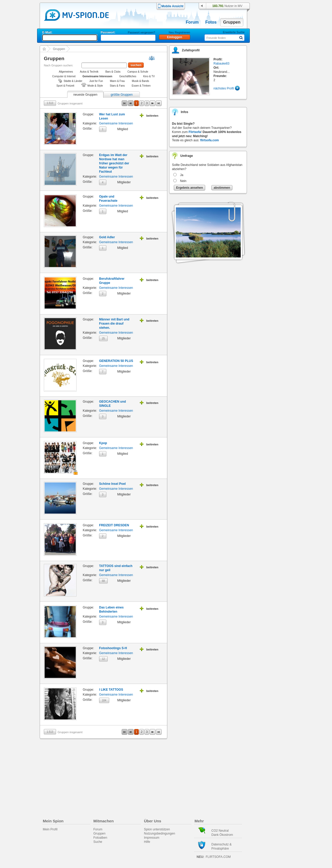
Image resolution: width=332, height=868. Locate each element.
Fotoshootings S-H (113, 648)
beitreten (152, 115)
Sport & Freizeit (65, 85)
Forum (192, 22)
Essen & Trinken (141, 85)
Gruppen (231, 22)
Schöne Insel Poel (112, 484)
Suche (97, 842)
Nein (183, 181)
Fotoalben (100, 837)
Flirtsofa (195, 132)
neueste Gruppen (85, 94)
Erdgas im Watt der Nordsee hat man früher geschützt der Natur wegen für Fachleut (114, 163)
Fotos (211, 22)
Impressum (151, 837)
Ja (181, 175)
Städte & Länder (73, 81)
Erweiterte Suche (234, 32)
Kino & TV (149, 76)
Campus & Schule (137, 71)
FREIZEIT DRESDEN (114, 525)
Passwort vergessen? (141, 32)
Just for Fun (96, 81)
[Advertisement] (276, 148)
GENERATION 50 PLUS (116, 361)
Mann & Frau (117, 81)
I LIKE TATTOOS (111, 689)
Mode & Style (95, 85)
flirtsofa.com (209, 140)
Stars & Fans (117, 85)
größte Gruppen (122, 94)
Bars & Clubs (112, 71)
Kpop (103, 443)
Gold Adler (107, 237)
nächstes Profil (223, 88)
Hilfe (147, 842)
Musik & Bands (140, 81)
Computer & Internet (63, 76)
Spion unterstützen (157, 829)
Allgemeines (66, 71)
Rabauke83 (221, 63)
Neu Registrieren (179, 32)
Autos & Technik (89, 71)
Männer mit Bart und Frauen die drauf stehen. (114, 324)
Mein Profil (50, 829)
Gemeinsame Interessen (116, 123)
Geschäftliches (127, 76)
